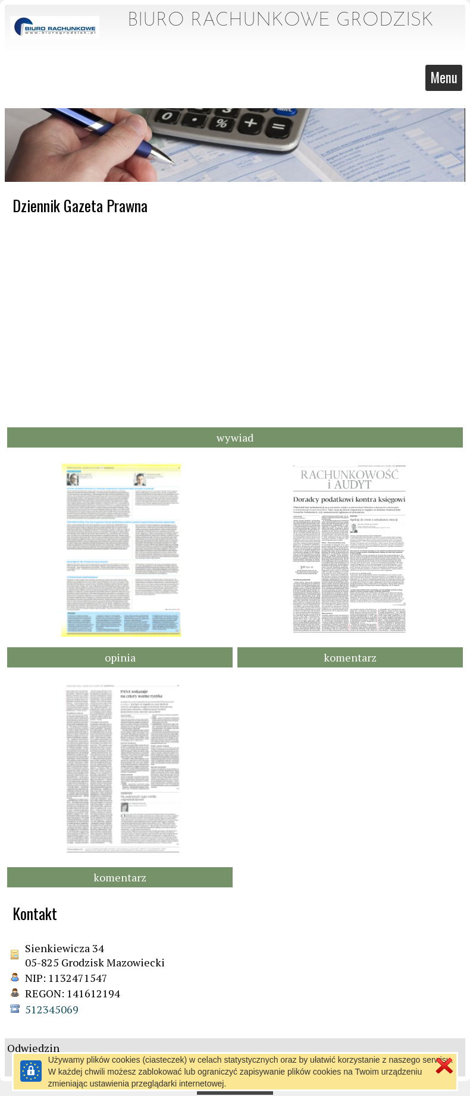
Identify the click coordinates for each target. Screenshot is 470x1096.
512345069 (52, 1008)
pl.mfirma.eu (256, 1087)
